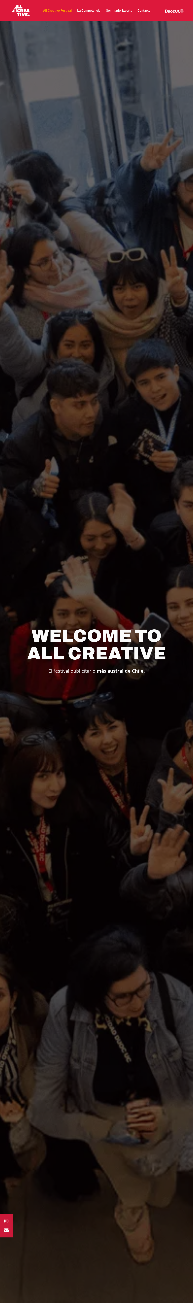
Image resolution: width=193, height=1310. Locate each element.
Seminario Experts (119, 10)
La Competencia (89, 10)
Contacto (144, 10)
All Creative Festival (57, 10)
